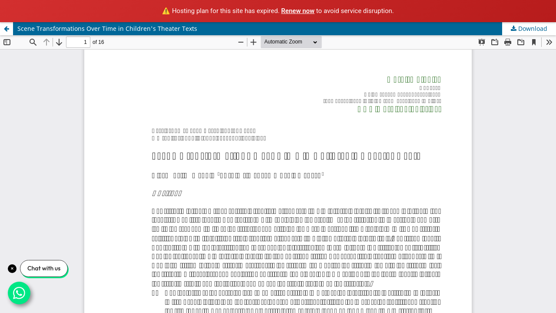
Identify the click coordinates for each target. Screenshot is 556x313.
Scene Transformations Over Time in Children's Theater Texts (107, 28)
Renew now (297, 11)
